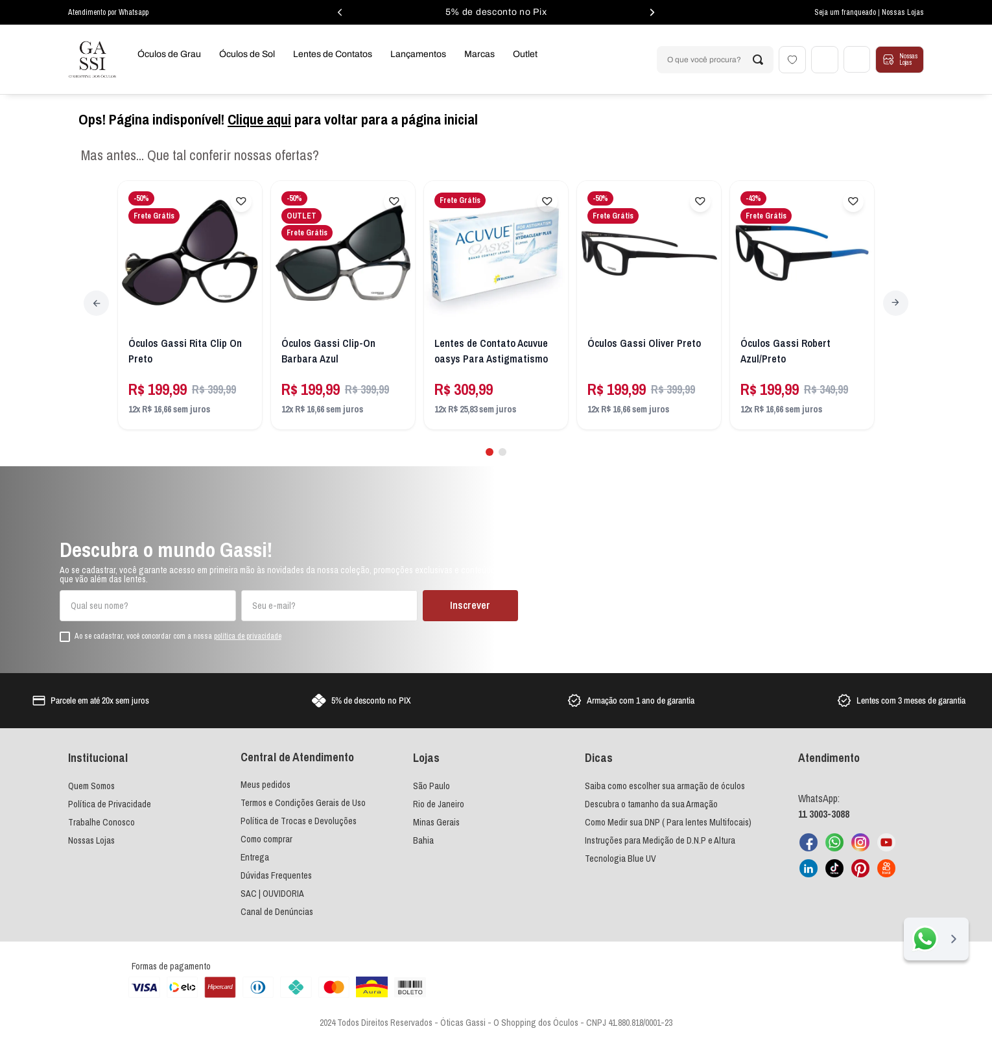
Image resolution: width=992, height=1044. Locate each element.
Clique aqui (259, 119)
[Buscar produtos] (757, 59)
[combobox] (714, 59)
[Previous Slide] (97, 303)
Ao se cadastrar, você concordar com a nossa (178, 635)
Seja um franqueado (846, 12)
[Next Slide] (895, 303)
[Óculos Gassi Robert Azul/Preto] (802, 305)
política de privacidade (247, 635)
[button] (489, 451)
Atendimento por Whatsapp (108, 12)
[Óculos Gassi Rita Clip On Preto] (190, 305)
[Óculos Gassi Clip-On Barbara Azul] (343, 305)
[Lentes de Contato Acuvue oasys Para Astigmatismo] (496, 305)
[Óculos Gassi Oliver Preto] (649, 305)
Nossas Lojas (903, 12)
